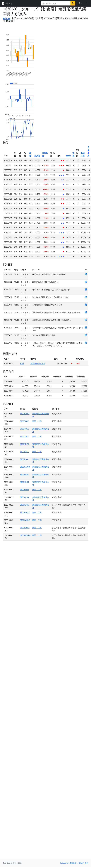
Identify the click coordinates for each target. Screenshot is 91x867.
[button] (80, 3)
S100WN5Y (25, 527)
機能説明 (73, 863)
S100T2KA (24, 436)
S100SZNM (24, 413)
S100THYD (24, 444)
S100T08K (24, 421)
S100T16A (24, 429)
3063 (22, 363)
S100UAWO (25, 467)
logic (68, 155)
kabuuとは (64, 863)
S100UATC (24, 451)
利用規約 (81, 863)
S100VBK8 (24, 482)
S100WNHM (25, 535)
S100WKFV (24, 505)
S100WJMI (24, 497)
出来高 (37, 155)
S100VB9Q (24, 474)
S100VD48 (24, 489)
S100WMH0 (25, 520)
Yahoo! (6, 18)
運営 (86, 863)
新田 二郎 (37, 421)
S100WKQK (25, 512)
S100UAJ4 (24, 459)
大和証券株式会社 (37, 363)
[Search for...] (56, 3)
